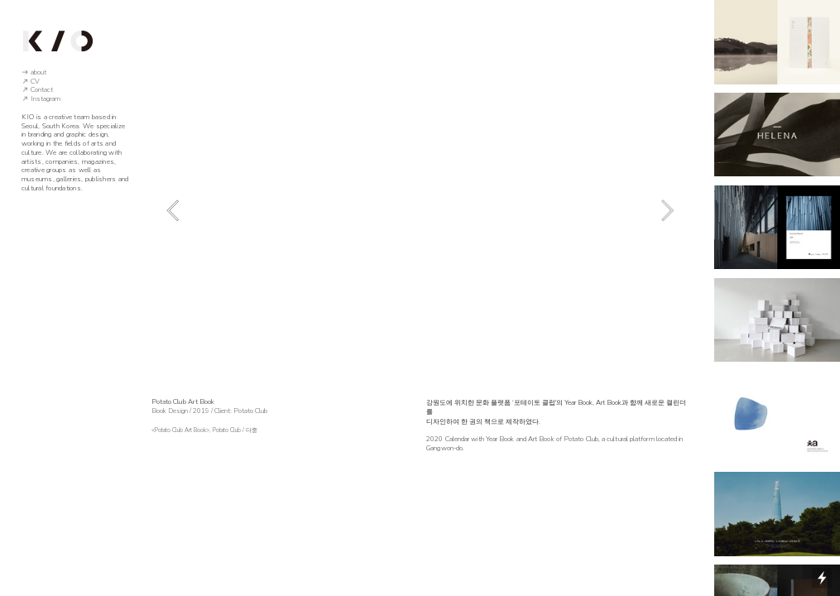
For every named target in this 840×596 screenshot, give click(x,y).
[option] (420, 210)
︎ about (34, 72)
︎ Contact (37, 89)
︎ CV (31, 81)
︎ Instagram (41, 98)
